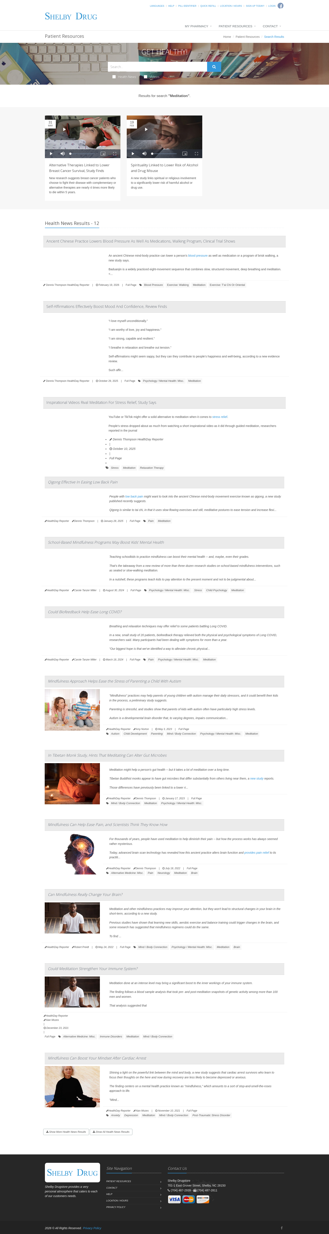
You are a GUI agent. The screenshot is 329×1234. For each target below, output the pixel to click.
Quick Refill (208, 6)
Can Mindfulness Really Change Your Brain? (85, 894)
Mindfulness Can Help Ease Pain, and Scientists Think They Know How (107, 824)
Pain (151, 520)
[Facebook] (282, 1228)
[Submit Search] (214, 67)
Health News (124, 77)
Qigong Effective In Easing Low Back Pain (83, 481)
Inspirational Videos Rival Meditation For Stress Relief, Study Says (101, 402)
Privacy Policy (115, 1207)
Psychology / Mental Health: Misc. (163, 380)
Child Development (135, 733)
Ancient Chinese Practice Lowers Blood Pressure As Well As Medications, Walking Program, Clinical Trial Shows (140, 241)
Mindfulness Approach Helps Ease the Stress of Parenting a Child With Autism (114, 681)
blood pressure (198, 255)
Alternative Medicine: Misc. (127, 872)
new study (256, 778)
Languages (157, 6)
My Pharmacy (196, 26)
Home (227, 36)
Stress (115, 467)
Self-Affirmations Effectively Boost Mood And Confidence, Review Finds (106, 306)
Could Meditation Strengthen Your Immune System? (92, 968)
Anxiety (115, 1115)
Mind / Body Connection (181, 733)
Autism (115, 733)
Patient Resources (235, 26)
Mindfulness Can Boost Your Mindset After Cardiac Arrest (97, 1058)
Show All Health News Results (111, 1131)
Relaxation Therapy (152, 467)
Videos (151, 77)
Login (271, 6)
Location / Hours (231, 6)
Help (171, 6)
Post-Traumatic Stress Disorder (211, 1115)
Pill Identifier (187, 6)
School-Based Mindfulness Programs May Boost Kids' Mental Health (106, 542)
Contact (270, 26)
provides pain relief (256, 852)
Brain (194, 872)
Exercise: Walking (178, 284)
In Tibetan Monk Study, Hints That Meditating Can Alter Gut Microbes (107, 755)
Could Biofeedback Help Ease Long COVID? (84, 611)
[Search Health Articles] (157, 67)
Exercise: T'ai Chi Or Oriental (227, 284)
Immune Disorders (111, 1036)
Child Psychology (216, 590)
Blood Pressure (153, 284)
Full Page (131, 285)
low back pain (134, 496)
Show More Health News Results (66, 1131)
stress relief (219, 417)
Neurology (164, 872)
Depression (131, 1115)
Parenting (157, 733)
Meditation (199, 284)
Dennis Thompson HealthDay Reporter (136, 439)
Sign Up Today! (255, 6)
